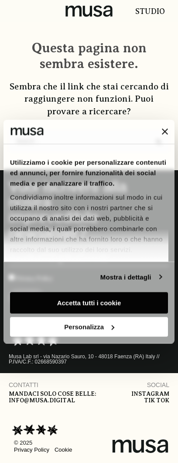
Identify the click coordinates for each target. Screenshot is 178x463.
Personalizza (89, 326)
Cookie (63, 449)
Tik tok (156, 400)
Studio (150, 11)
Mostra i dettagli (125, 277)
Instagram (150, 394)
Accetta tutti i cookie (89, 303)
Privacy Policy (31, 449)
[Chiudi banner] (165, 132)
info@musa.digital (42, 400)
